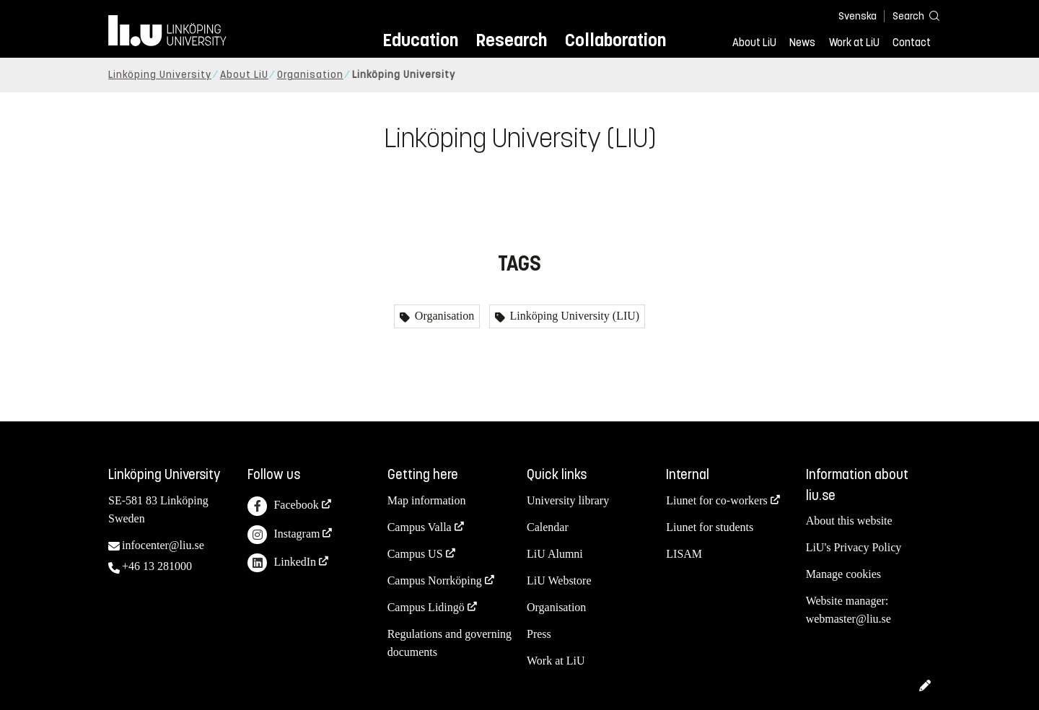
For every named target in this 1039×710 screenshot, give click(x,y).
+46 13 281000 (157, 566)
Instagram (283, 535)
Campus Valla (419, 527)
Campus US (415, 554)
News (802, 42)
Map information (426, 500)
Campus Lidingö (426, 607)
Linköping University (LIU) (573, 316)
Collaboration (615, 40)
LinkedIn (281, 563)
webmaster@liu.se (848, 619)
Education (420, 40)
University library (568, 500)
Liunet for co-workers (716, 500)
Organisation (310, 75)
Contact (912, 42)
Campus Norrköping (434, 580)
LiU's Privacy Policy (854, 547)
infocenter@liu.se (163, 545)
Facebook (282, 506)
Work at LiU (854, 42)
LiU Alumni (555, 554)
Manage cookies (843, 574)
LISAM (684, 554)
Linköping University (159, 75)
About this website (849, 520)
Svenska (857, 16)
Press (539, 634)
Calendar (548, 527)
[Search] (909, 15)
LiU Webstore (559, 580)
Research (511, 40)
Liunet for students (709, 527)
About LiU (754, 42)
